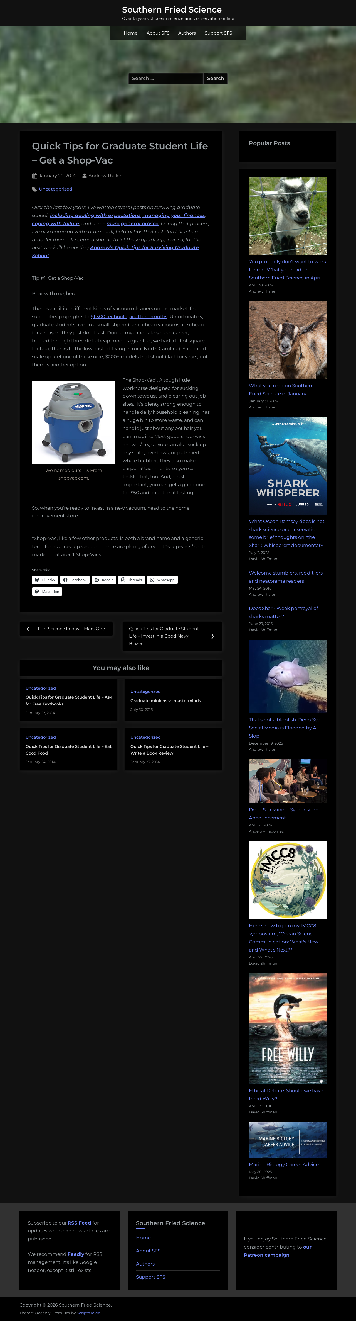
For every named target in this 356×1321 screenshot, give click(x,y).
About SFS (158, 33)
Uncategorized (55, 189)
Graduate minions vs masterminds (165, 701)
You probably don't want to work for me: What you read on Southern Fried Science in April (287, 270)
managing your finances (173, 215)
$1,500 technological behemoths (129, 316)
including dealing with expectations (95, 215)
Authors (187, 33)
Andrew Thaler (104, 175)
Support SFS (218, 33)
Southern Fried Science (172, 9)
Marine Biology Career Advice (284, 1164)
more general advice (133, 223)
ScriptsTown (88, 1313)
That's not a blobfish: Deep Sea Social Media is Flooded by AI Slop (284, 728)
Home (131, 33)
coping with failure (55, 223)
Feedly (76, 1254)
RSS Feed (79, 1223)
